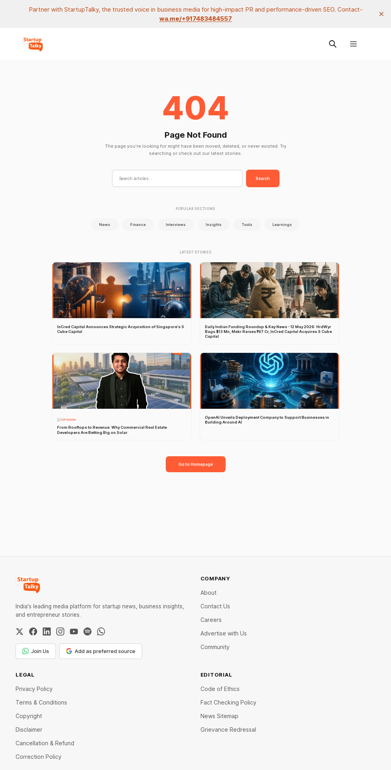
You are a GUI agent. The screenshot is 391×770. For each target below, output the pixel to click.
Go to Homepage (196, 464)
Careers (211, 619)
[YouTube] (74, 631)
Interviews (176, 224)
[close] (381, 14)
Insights (214, 224)
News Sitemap (219, 716)
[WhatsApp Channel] (101, 631)
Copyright (29, 716)
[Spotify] (87, 631)
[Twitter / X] (20, 631)
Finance (138, 224)
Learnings (282, 224)
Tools (247, 224)
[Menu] (353, 44)
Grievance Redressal (228, 729)
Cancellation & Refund (45, 743)
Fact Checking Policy (228, 702)
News (104, 224)
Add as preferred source (100, 651)
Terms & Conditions (41, 702)
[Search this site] (332, 44)
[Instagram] (60, 631)
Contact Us (215, 606)
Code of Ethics (220, 688)
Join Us (35, 651)
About (208, 592)
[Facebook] (33, 631)
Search (263, 178)
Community (215, 646)
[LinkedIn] (47, 631)
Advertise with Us (223, 633)
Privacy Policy (34, 688)
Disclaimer (29, 729)
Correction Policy (39, 756)
